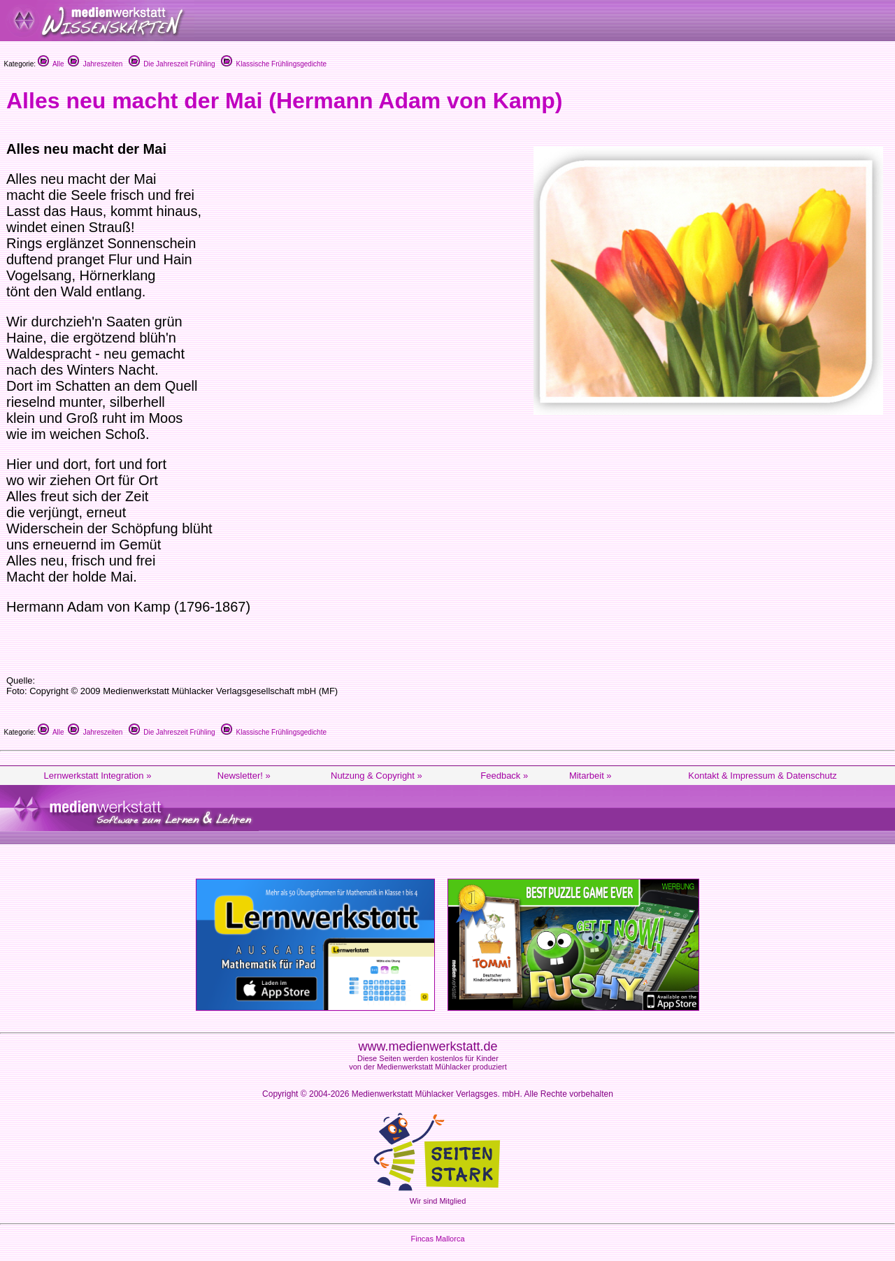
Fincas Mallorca (437, 1238)
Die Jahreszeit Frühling (172, 64)
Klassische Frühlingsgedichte (274, 64)
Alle (51, 64)
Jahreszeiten (95, 64)
